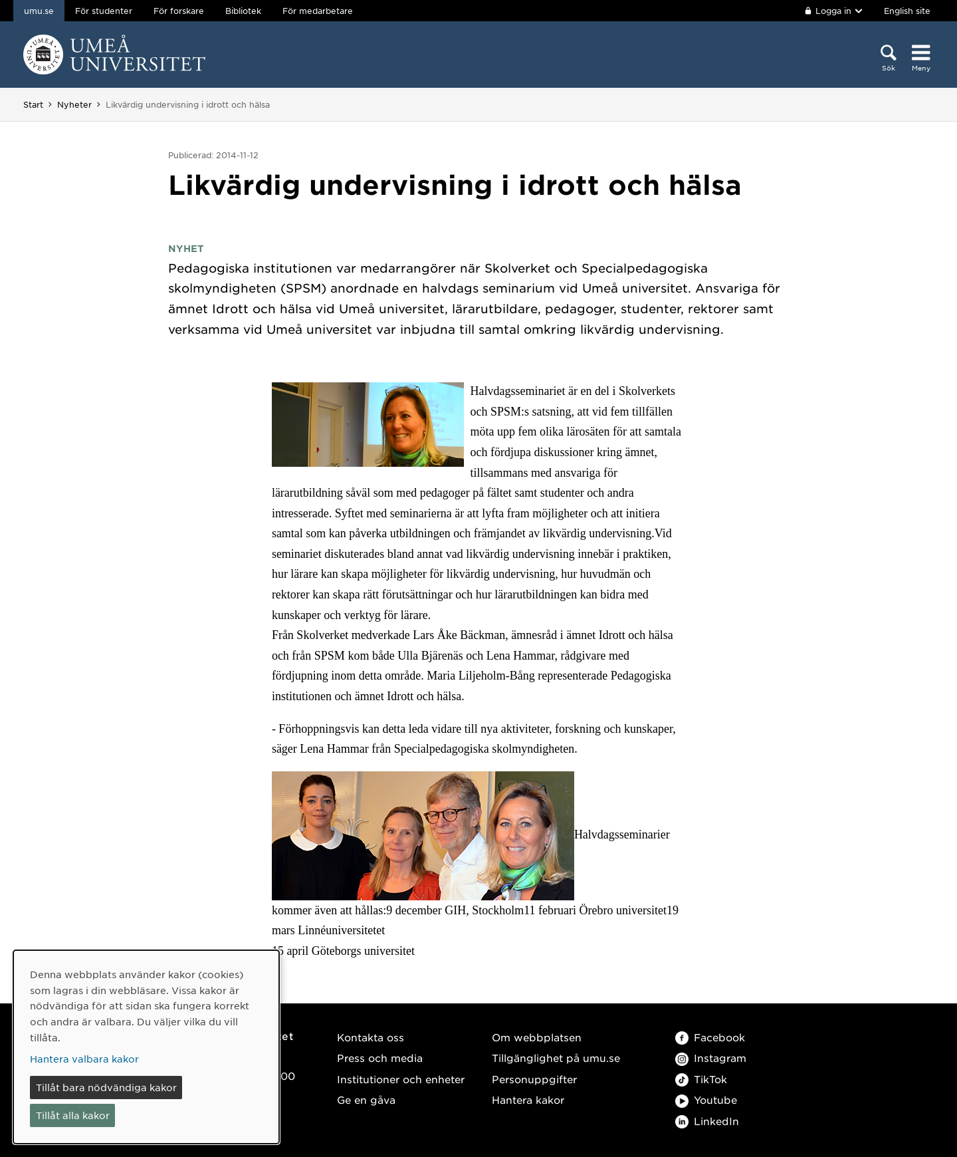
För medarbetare (317, 10)
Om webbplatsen (537, 1037)
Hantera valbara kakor (84, 1059)
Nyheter (74, 104)
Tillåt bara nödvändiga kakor (106, 1087)
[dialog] (146, 1047)
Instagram (710, 1057)
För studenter (103, 10)
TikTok (701, 1079)
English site (907, 10)
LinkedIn (707, 1120)
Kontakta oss (370, 1037)
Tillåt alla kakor (73, 1115)
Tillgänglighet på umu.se (556, 1057)
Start (33, 104)
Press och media (380, 1057)
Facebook (710, 1037)
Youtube (706, 1099)
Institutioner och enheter (401, 1079)
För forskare (179, 10)
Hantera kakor (528, 1099)
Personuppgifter (534, 1079)
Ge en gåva (366, 1099)
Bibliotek (243, 10)
